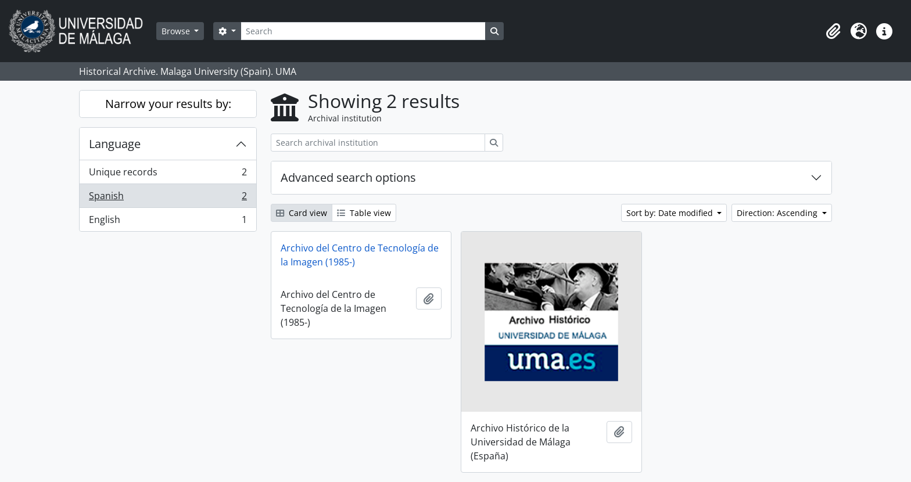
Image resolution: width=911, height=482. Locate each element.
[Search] (363, 31)
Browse (177, 31)
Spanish (167, 198)
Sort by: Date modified (670, 212)
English (167, 222)
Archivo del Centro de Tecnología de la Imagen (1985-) (360, 255)
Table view (364, 212)
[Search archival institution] (378, 143)
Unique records (167, 174)
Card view (301, 212)
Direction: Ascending (778, 212)
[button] (833, 31)
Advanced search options (348, 177)
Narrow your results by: (168, 103)
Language (115, 144)
